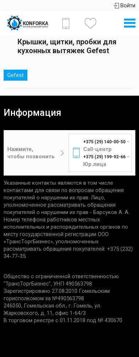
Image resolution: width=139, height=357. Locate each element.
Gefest (15, 75)
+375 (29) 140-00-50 (104, 141)
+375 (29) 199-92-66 (104, 156)
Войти (124, 5)
